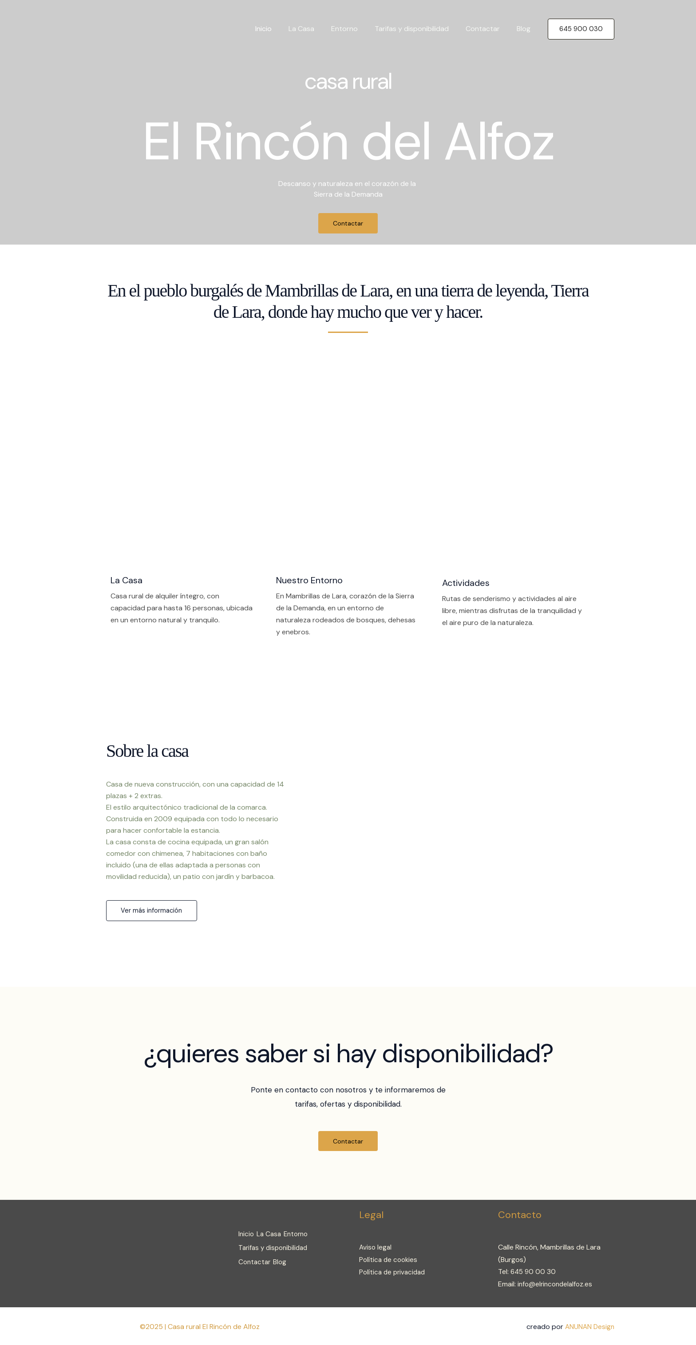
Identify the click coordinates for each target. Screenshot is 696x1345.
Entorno (353, 28)
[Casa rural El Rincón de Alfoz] (119, 28)
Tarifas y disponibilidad (418, 28)
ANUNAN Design (588, 1325)
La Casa (313, 28)
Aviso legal (376, 1247)
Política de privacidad (394, 1271)
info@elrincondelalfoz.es (557, 1283)
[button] (581, 29)
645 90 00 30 (534, 1271)
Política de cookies (389, 1259)
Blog (525, 28)
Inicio (278, 28)
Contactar (487, 28)
